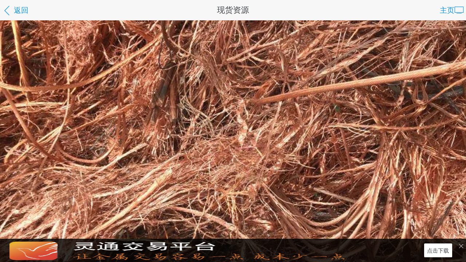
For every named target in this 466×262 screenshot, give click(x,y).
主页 (452, 10)
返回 (15, 10)
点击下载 (438, 250)
